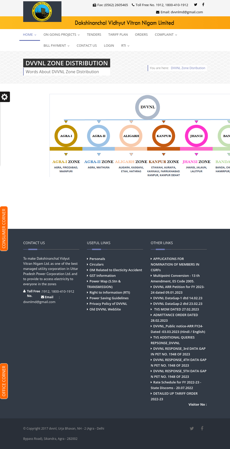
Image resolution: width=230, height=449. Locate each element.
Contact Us (87, 45)
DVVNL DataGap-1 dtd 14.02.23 (177, 298)
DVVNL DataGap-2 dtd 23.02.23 (177, 303)
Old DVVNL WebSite (105, 309)
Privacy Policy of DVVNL (108, 303)
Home (31, 34)
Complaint (167, 34)
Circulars (97, 264)
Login (109, 45)
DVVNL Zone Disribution (188, 68)
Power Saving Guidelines (109, 298)
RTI (126, 45)
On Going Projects (63, 34)
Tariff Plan (118, 34)
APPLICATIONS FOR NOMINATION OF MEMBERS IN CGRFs (175, 264)
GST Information (103, 275)
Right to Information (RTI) (110, 292)
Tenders (94, 34)
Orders (141, 34)
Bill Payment (58, 45)
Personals (97, 258)
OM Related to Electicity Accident (116, 270)
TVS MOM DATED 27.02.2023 (176, 309)
